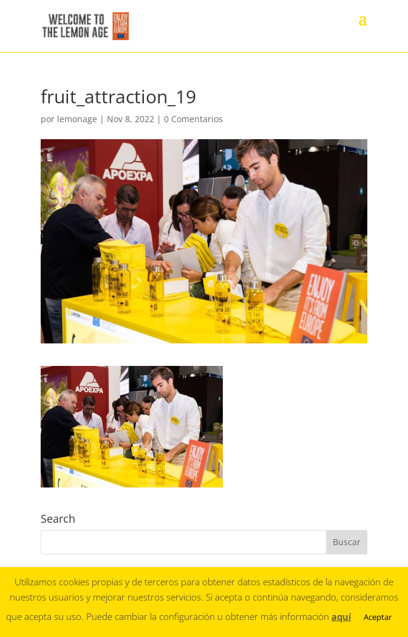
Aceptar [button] (378, 616)
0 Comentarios (193, 119)
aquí (341, 616)
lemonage (77, 119)
